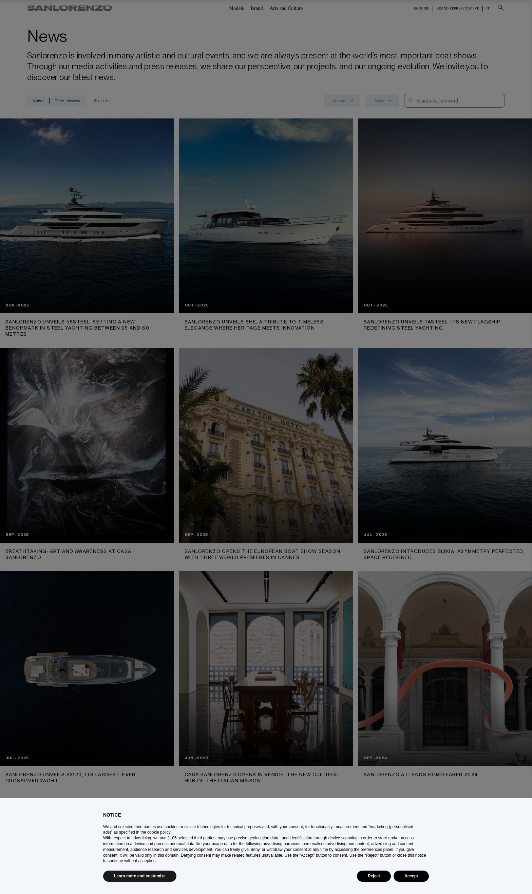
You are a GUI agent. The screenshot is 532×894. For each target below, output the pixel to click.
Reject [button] (374, 876)
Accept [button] (411, 876)
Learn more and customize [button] (140, 876)
